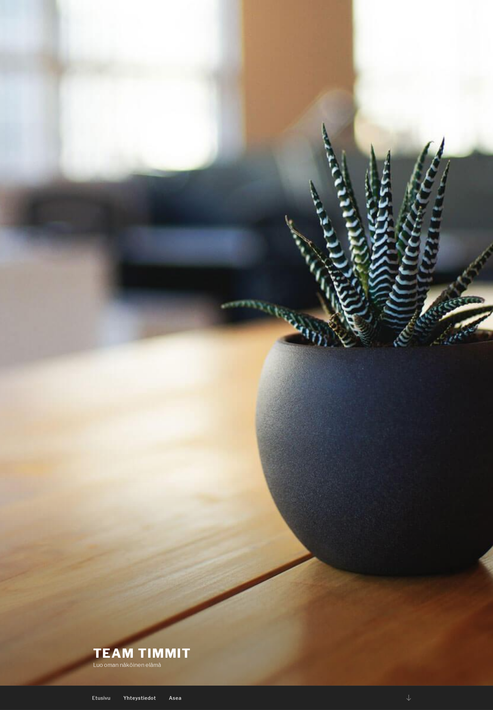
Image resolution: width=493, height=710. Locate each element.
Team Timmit (142, 653)
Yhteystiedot (139, 698)
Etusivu (101, 698)
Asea (175, 698)
